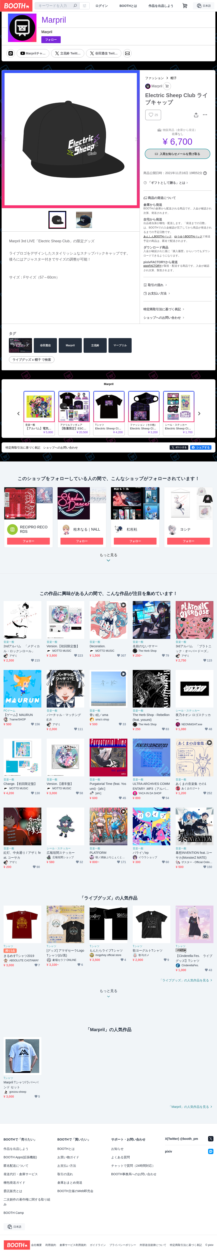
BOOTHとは (128, 5)
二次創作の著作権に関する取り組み (27, 1202)
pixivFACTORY (152, 265)
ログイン (101, 5)
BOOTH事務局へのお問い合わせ (134, 1174)
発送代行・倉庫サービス (21, 1174)
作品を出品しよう (161, 5)
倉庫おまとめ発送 (69, 1182)
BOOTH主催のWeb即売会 (75, 1191)
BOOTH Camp (14, 1213)
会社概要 (36, 1245)
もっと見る (108, 559)
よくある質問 (120, 1157)
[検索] (75, 6)
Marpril (46, 32)
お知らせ (117, 1149)
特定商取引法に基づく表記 (162, 309)
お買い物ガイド (68, 1157)
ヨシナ (185, 529)
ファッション (154, 78)
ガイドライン (98, 1245)
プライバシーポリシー (122, 1245)
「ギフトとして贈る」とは (166, 182)
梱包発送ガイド (14, 1182)
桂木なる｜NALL (86, 529)
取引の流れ (155, 285)
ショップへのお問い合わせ (162, 317)
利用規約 (50, 1245)
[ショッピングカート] (185, 6)
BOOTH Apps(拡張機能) (20, 1157)
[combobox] (57, 5)
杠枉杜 (132, 529)
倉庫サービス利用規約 (73, 1245)
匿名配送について (16, 1165)
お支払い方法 (157, 293)
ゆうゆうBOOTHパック (188, 236)
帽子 (174, 78)
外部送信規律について (153, 1245)
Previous (5, 139)
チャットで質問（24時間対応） (133, 1165)
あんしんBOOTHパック (157, 236)
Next (136, 139)
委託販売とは (13, 1191)
